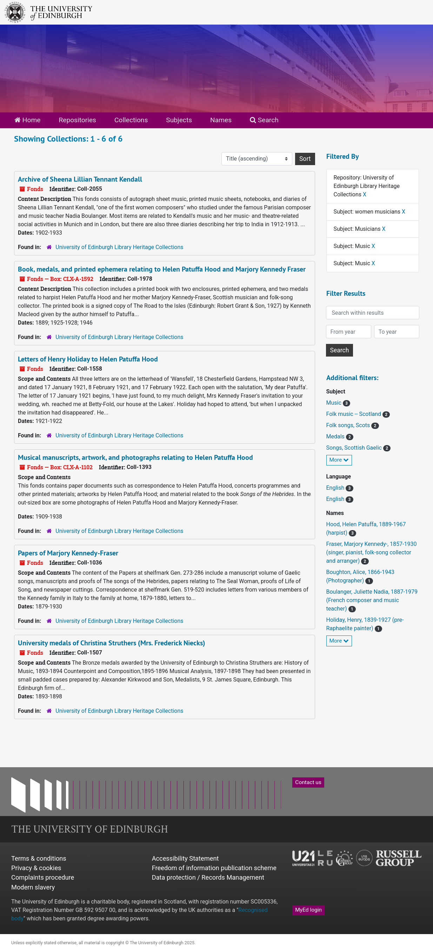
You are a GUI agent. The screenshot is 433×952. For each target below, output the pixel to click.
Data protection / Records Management (208, 877)
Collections (131, 120)
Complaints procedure (42, 877)
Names (221, 120)
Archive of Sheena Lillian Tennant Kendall (80, 179)
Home (27, 120)
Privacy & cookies (36, 868)
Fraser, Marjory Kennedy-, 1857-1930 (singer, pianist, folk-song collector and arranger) (371, 552)
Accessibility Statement (185, 858)
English (336, 487)
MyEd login (308, 910)
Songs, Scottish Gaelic (354, 447)
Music (334, 402)
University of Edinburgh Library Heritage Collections (119, 247)
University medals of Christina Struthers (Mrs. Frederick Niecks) (111, 642)
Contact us (308, 782)
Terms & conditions (38, 858)
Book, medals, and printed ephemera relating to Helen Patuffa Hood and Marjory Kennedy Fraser (162, 269)
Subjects (179, 120)
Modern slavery (33, 887)
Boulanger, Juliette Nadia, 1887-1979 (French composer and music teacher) (372, 600)
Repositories (77, 120)
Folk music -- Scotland (354, 414)
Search (264, 120)
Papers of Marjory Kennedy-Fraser (68, 552)
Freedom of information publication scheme (214, 868)
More (339, 460)
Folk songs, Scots (349, 425)
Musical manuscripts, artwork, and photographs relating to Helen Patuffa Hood (135, 457)
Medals (336, 436)
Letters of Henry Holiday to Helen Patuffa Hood (88, 359)
